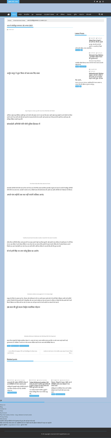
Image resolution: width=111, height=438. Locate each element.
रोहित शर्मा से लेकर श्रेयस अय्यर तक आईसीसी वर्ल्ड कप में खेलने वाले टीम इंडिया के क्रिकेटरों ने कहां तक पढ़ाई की (25, 423)
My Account (3, 413)
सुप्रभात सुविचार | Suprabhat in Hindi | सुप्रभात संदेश (13, 425)
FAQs (1, 411)
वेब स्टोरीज (26, 14)
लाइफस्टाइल (39, 14)
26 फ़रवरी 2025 (92, 69)
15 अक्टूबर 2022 (55, 380)
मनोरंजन (14, 14)
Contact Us (3, 409)
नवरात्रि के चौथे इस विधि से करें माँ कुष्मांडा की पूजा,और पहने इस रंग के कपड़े (17, 421)
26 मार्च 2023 (10, 380)
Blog (1, 407)
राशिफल (62, 14)
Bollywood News (14, 345)
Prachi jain (99, 38)
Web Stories (3, 419)
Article (8, 345)
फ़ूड (32, 14)
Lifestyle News (83, 66)
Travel (69, 14)
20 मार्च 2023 (32, 380)
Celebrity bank (49, 14)
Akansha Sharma (64, 380)
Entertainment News (24, 345)
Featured (78, 50)
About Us (2, 405)
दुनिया (75, 14)
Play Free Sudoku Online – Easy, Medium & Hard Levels (16, 415)
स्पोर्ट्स (20, 14)
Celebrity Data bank (12, 392)
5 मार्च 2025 (92, 53)
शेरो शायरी (88, 14)
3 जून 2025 (92, 38)
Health (81, 14)
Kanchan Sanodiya (20, 380)
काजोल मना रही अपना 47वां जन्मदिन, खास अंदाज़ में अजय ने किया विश (58, 352)
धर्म (57, 14)
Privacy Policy (4, 417)
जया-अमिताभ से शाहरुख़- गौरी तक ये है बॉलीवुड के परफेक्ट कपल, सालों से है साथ (22, 352)
